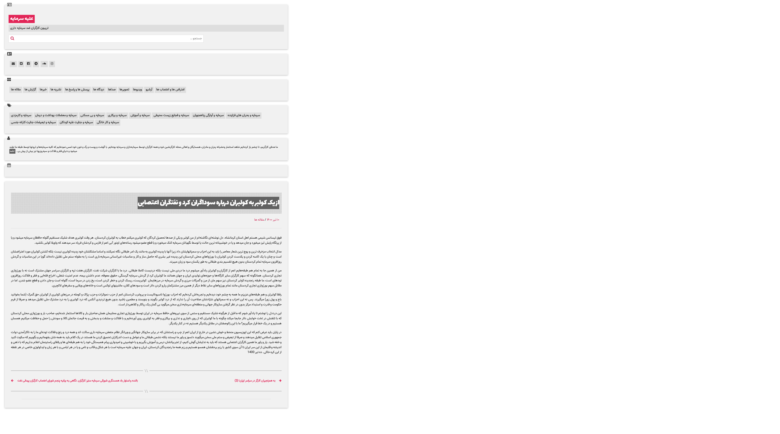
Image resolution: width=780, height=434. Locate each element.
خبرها (43, 89)
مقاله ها (16, 89)
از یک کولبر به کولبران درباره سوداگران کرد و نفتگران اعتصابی (208, 203)
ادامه (12, 151)
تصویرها (124, 89)
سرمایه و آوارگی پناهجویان (208, 115)
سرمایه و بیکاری (117, 115)
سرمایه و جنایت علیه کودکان (76, 122)
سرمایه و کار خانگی (108, 122)
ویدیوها (137, 89)
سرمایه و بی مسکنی (92, 115)
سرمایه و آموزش (140, 115)
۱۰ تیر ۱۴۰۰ (273, 219)
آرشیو (149, 89)
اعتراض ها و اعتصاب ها (170, 89)
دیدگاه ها (98, 89)
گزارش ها (30, 89)
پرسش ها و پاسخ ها (77, 89)
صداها (112, 89)
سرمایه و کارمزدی (21, 115)
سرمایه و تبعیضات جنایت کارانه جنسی (33, 122)
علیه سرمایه (21, 19)
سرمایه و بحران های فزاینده (244, 115)
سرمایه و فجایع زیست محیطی (171, 115)
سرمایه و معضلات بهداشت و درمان (55, 115)
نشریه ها (56, 89)
